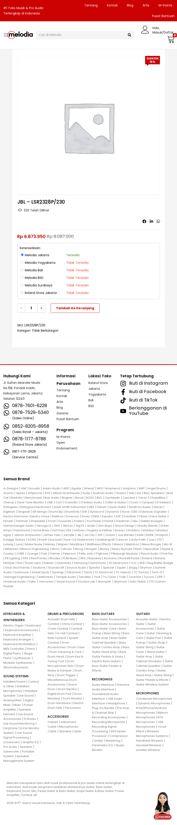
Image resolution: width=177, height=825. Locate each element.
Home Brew (41, 530)
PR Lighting (12, 558)
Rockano (110, 558)
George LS (44, 526)
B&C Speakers (154, 493)
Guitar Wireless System (152, 684)
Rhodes (54, 558)
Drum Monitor (72, 698)
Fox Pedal (94, 521)
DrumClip (56, 512)
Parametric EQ (102, 745)
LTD (159, 540)
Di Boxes (30, 719)
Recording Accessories (109, 717)
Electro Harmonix (15, 516)
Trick (97, 577)
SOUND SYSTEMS (16, 676)
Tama (88, 572)
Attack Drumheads (66, 493)
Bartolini (17, 498)
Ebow (126, 512)
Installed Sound (14, 681)
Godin (91, 526)
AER (66, 488)
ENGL (95, 516)
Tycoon (149, 577)
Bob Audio (52, 498)
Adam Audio (52, 488)
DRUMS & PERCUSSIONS (66, 614)
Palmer (55, 553)
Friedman (123, 521)
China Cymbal (72, 624)
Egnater (161, 512)
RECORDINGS (102, 679)
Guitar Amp (144, 656)
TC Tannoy (141, 572)
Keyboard (33, 625)
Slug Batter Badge (160, 563)
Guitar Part (153, 638)
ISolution (134, 530)
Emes (86, 516)
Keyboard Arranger (17, 639)
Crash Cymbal (58, 628)
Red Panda (39, 558)
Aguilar (76, 488)
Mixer (17, 705)
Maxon (118, 544)
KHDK (150, 535)
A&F (24, 488)
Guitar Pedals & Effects (152, 680)
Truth (122, 577)
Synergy (58, 572)
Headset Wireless (148, 745)
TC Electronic (104, 572)
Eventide (130, 516)
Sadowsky (63, 563)
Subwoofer (11, 751)
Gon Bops (105, 526)
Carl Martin (112, 498)
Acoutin (34, 488)
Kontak (112, 5)
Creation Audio (91, 502)
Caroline (129, 498)
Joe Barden (126, 535)
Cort (59, 502)
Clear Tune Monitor (30, 502)
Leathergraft (106, 540)
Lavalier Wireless (148, 750)
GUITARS (143, 614)
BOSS (90, 498)
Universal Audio (14, 581)
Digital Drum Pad (59, 694)
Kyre (67, 540)
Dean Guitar (117, 507)
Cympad (147, 502)
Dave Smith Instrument (70, 507)
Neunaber (151, 549)
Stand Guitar (156, 652)
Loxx (151, 540)
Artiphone (35, 493)
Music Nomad (122, 549)
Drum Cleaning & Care (65, 652)
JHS (100, 535)
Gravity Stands (147, 526)
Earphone (10, 728)
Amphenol (112, 488)
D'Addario (164, 502)
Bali (90, 400)
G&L (135, 521)
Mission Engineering (34, 549)
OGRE (20, 553)
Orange (32, 553)
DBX (91, 507)
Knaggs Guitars (14, 540)
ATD (47, 493)
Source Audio (76, 567)
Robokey (94, 558)
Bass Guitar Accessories (109, 619)
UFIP (160, 577)
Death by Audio (140, 507)
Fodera (79, 521)
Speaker (26, 747)
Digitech (9, 512)
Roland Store (98, 383)
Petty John (86, 553)
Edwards (146, 512)
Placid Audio (150, 553)
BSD (91, 406)
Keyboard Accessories (21, 630)
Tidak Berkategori (45, 330)
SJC (134, 563)
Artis (146, 5)
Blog (130, 5)
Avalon (121, 493)
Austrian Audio (103, 493)
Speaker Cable (70, 731)
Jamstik (68, 535)
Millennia (11, 549)
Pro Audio (10, 747)
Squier (121, 567)
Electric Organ (13, 625)
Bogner (67, 498)
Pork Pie (167, 553)
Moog (79, 549)
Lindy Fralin (138, 540)
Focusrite (64, 521)
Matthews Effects (99, 544)
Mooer (67, 549)
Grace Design (124, 526)
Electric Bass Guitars (106, 661)
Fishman (22, 521)
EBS (135, 512)
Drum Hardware (59, 703)
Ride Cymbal (57, 638)
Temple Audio (66, 577)
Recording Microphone (108, 722)
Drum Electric (67, 689)
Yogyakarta (97, 394)
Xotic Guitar (138, 581)
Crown (134, 502)
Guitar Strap (156, 642)
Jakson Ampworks (27, 535)
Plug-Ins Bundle (103, 708)
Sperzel (108, 567)
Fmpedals (38, 521)
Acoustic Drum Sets (61, 619)
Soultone (39, 567)
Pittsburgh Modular (124, 553)
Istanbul (148, 530)
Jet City (89, 535)
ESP (118, 516)
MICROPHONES (147, 693)
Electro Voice (39, 516)
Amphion (129, 488)
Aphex (20, 493)
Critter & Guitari (115, 502)
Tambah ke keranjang (75, 308)
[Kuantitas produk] (31, 308)
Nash (138, 549)
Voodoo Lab (86, 581)
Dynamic (113, 512)
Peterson (69, 553)
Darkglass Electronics (35, 507)
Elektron (58, 516)
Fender (8, 521)
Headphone (116, 703)
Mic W (168, 544)
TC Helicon (123, 572)
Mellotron (132, 544)
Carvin (142, 498)
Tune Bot (135, 577)
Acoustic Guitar (147, 619)
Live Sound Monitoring (19, 723)
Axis (131, 493)
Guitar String (145, 647)
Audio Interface (103, 685)
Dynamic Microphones (154, 703)
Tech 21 (157, 572)
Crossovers (11, 742)
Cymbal (53, 624)
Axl (139, 493)
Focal (52, 521)
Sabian (48, 563)
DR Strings (40, 512)
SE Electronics (118, 563)
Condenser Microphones (154, 699)
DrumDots (72, 512)
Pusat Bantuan (67, 419)
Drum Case (76, 647)
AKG (100, 488)
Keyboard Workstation (19, 644)
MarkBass (77, 544)
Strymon (146, 567)
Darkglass (10, 507)
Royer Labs (33, 563)
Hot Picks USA (61, 530)
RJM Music (70, 558)
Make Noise (33, 544)
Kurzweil (56, 540)
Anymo (8, 493)
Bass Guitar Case (104, 628)
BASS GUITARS (103, 614)
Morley (104, 549)
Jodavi (110, 535)
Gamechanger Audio (18, 526)
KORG (32, 540)
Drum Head (56, 656)
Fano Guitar (158, 516)
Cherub (8, 502)
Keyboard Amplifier (17, 635)
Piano (31, 649)
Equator (107, 516)
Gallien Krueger (151, 521)
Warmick (120, 581)
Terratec (85, 577)
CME (50, 502)
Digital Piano (12, 653)
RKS (83, 558)
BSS (99, 498)
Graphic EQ (31, 742)
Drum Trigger (66, 675)
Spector (94, 567)
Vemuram (46, 581)
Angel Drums (156, 488)
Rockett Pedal (129, 558)
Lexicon (122, 540)
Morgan (91, 549)
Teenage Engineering (19, 577)
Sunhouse (21, 572)
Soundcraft (56, 567)
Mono (56, 549)
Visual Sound (65, 581)
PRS (25, 558)
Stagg (133, 567)
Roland (147, 558)
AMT (142, 488)
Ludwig (8, 544)
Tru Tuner (109, 577)
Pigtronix (102, 553)
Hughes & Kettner (99, 530)
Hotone (79, 530)
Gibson (68, 526)
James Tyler (52, 535)
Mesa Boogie (151, 544)
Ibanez (120, 530)
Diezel (158, 507)
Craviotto (71, 502)
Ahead (89, 488)
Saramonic (98, 563)
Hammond (22, 530)
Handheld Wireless (149, 740)
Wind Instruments (15, 667)
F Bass (143, 516)
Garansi (62, 413)
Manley (50, 544)
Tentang (91, 5)
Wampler (104, 581)
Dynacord (97, 512)
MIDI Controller (13, 649)
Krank (43, 540)
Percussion (73, 708)
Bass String (112, 633)
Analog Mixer (12, 700)
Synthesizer (22, 658)
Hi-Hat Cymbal (67, 633)
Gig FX (80, 526)
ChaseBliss (157, 498)
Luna (19, 544)
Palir (44, 553)
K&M (140, 535)
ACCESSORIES (58, 716)
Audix (86, 493)
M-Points (165, 5)
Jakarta (94, 388)
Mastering (113, 740)
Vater (32, 581)
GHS (57, 526)
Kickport (162, 535)
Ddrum (102, 507)
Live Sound (26, 695)
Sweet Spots (40, 572)
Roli (19, 563)
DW (84, 512)
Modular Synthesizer (18, 663)
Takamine (73, 572)
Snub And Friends (17, 567)
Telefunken (45, 577)
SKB (142, 563)
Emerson (72, 516)
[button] (170, 39)
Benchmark (33, 498)
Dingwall (24, 512)
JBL (79, 535)
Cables (53, 722)
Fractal (108, 521)
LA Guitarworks (83, 540)
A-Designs (10, 488)
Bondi (79, 498)
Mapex (63, 544)
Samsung (81, 563)
